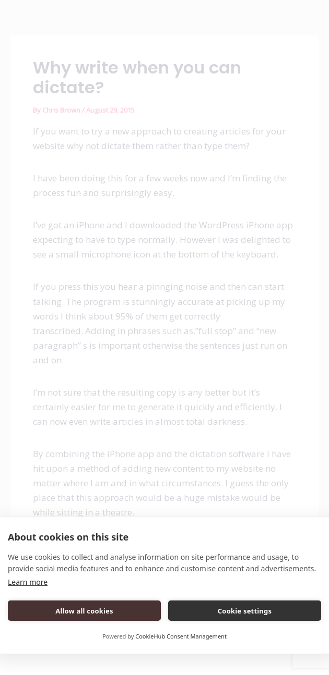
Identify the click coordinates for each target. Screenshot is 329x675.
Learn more (28, 582)
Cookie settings (245, 611)
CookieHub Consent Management (181, 636)
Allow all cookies (84, 611)
